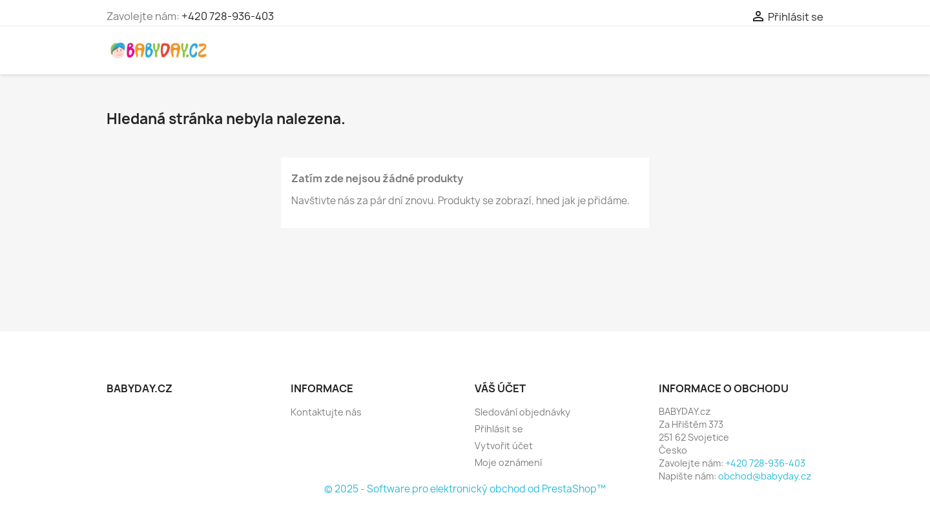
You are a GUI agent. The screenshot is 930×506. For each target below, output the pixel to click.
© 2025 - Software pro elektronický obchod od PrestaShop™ (465, 489)
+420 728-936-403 (227, 16)
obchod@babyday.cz (764, 476)
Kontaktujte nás (326, 412)
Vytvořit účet (504, 445)
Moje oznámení (508, 462)
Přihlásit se (499, 429)
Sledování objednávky (522, 412)
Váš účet (500, 388)
